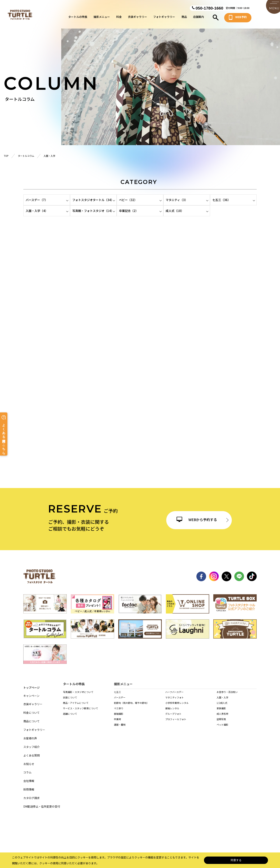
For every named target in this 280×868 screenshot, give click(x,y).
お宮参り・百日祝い (227, 696)
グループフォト (173, 717)
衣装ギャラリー (137, 18)
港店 (176, 760)
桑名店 (117, 803)
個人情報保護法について (95, 831)
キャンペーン (31, 692)
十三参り (118, 712)
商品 (184, 18)
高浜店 (214, 765)
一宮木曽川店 (236, 760)
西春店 (159, 765)
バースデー (119, 701)
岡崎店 (117, 771)
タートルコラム (26, 155)
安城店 (232, 765)
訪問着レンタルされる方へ (77, 747)
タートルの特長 (77, 18)
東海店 (177, 765)
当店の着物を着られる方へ (77, 736)
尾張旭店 (118, 765)
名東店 (137, 760)
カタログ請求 (31, 795)
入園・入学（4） (37, 211)
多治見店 (161, 787)
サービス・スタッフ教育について (80, 708)
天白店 (194, 760)
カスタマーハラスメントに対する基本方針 (201, 831)
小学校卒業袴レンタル (177, 707)
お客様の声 (30, 735)
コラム (27, 769)
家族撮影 (221, 712)
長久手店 (196, 765)
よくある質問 (31, 752)
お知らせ (28, 761)
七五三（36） (221, 200)
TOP (6, 155)
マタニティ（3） (177, 200)
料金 (119, 18)
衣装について (70, 698)
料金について (31, 709)
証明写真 (221, 723)
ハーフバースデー (174, 696)
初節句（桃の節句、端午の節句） (131, 707)
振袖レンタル (172, 712)
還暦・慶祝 (120, 728)
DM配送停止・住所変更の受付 (41, 803)
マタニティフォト (174, 701)
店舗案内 (198, 18)
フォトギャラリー (164, 18)
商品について (31, 718)
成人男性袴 (222, 717)
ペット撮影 (222, 728)
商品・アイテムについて (75, 703)
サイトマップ (66, 831)
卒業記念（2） (128, 211)
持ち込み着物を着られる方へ (78, 741)
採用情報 (28, 786)
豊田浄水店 (140, 771)
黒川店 (159, 760)
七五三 (117, 696)
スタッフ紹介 (31, 743)
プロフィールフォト (175, 723)
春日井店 (138, 765)
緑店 (116, 760)
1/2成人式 (222, 707)
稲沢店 (214, 760)
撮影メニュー (102, 18)
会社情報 (28, 777)
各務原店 (139, 787)
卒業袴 (117, 723)
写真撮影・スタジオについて (78, 692)
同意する (236, 860)
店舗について (70, 714)
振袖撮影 (118, 717)
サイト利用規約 (161, 831)
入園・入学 (222, 701)
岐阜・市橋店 (121, 787)
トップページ (31, 684)
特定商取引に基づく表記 (130, 831)
